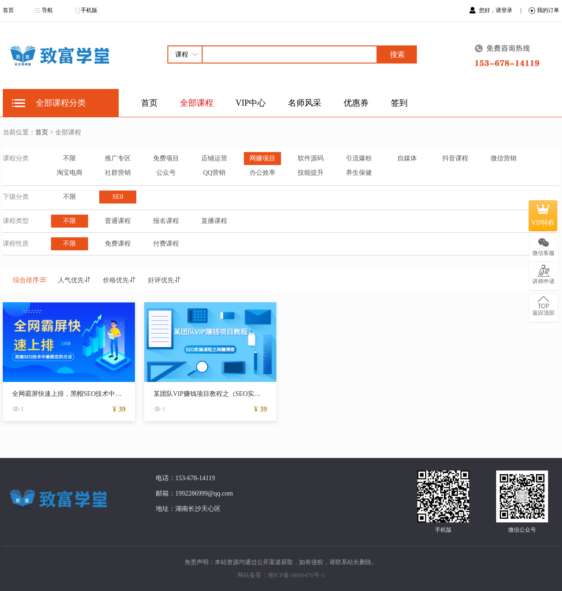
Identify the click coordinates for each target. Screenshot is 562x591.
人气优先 (74, 280)
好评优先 (164, 280)
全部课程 (196, 103)
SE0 (117, 196)
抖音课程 (455, 158)
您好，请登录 (496, 10)
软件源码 (311, 158)
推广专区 (118, 158)
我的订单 (544, 10)
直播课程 (214, 220)
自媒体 (407, 158)
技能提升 (311, 172)
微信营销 (504, 158)
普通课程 (118, 220)
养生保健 (359, 172)
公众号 (166, 172)
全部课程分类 (61, 103)
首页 (8, 10)
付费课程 (166, 243)
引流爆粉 (359, 158)
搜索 (397, 54)
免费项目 (166, 158)
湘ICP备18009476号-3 (296, 575)
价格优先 (119, 280)
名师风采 (304, 103)
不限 (69, 158)
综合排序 (29, 280)
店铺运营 (214, 158)
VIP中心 (251, 103)
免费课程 (118, 243)
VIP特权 (543, 215)
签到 (399, 103)
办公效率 (262, 172)
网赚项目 (262, 158)
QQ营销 (214, 172)
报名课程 (166, 220)
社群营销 (118, 172)
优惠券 (356, 103)
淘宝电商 (70, 172)
